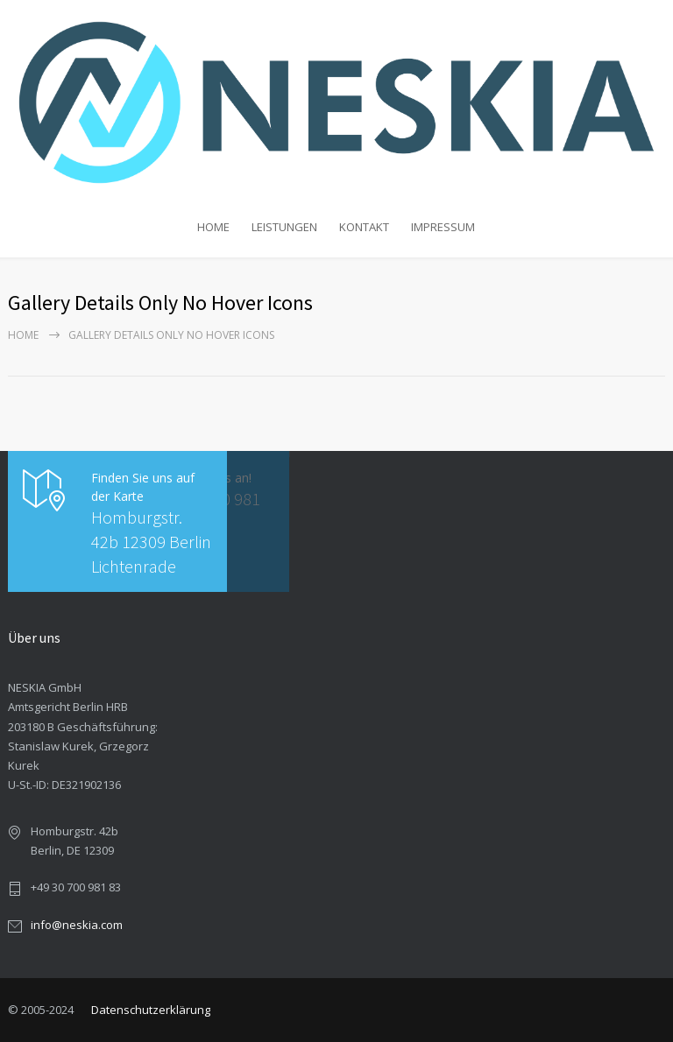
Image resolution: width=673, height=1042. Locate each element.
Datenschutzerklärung (150, 1009)
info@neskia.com (77, 925)
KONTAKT (364, 227)
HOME (213, 227)
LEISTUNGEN (284, 227)
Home (23, 334)
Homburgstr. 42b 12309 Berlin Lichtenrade (151, 541)
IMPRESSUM (443, 227)
